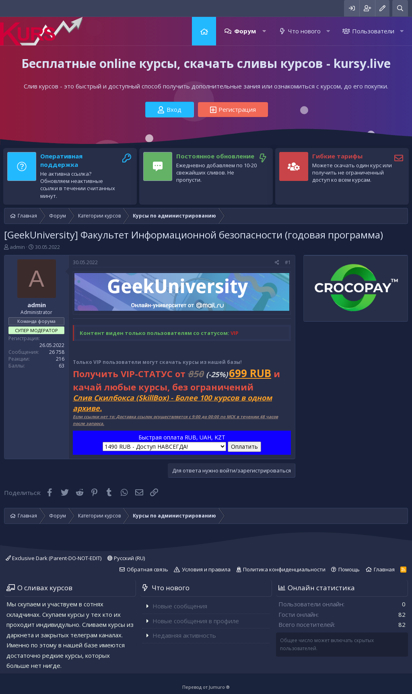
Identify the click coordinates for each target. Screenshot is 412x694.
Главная (204, 31)
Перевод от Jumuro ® (206, 687)
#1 (288, 262)
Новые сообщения (179, 606)
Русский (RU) (126, 558)
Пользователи (373, 31)
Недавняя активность (184, 635)
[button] (264, 31)
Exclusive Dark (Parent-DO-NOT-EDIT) (53, 558)
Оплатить (244, 446)
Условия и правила (206, 569)
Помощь (349, 569)
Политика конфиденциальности (284, 569)
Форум (245, 31)
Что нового (304, 31)
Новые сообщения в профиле (195, 621)
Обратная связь (147, 569)
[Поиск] (400, 8)
